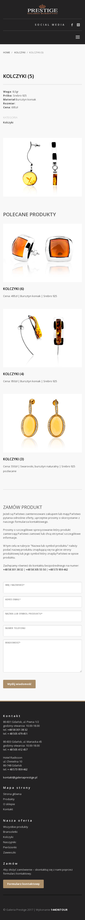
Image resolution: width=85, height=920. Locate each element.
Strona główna (12, 794)
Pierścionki (10, 847)
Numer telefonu (15, 628)
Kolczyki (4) (13, 374)
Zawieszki (9, 852)
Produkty (9, 799)
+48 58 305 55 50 (36, 569)
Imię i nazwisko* (14, 585)
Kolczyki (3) (13, 459)
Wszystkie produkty (15, 827)
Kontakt (8, 809)
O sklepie (9, 804)
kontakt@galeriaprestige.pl (20, 777)
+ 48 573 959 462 (18, 769)
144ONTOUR (59, 910)
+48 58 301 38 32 (13, 569)
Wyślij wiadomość (19, 684)
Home (6, 52)
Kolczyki (19, 52)
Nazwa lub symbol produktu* (23, 613)
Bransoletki (10, 832)
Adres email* (12, 599)
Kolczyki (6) (13, 288)
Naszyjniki (9, 842)
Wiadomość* (12, 642)
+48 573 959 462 (58, 569)
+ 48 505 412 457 (18, 749)
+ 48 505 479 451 (18, 733)
